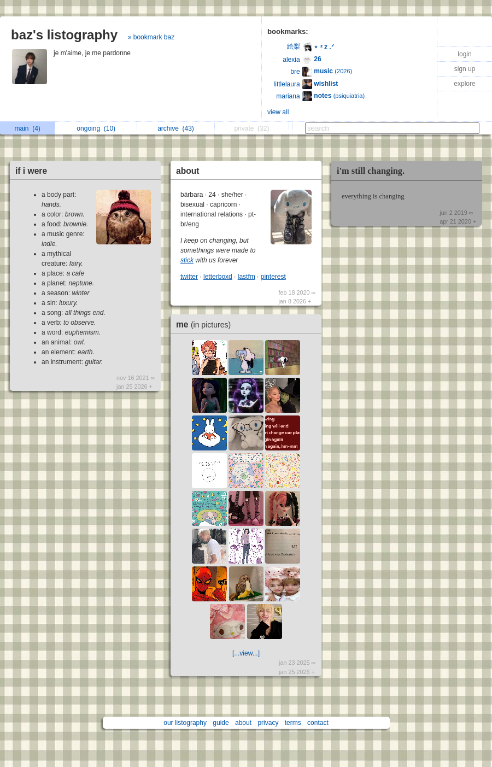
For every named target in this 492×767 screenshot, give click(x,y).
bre (295, 71)
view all (278, 112)
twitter (189, 276)
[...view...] (246, 653)
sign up (465, 69)
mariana (288, 96)
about (187, 170)
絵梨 (293, 46)
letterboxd (217, 276)
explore (464, 83)
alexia (291, 59)
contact (318, 723)
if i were (31, 170)
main (27, 128)
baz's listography (64, 34)
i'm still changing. (371, 171)
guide (221, 723)
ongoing (96, 128)
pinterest (273, 276)
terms (293, 723)
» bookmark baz (151, 37)
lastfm (246, 276)
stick (187, 260)
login (464, 54)
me (206, 324)
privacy (267, 723)
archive (175, 128)
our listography (185, 723)
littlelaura (287, 84)
